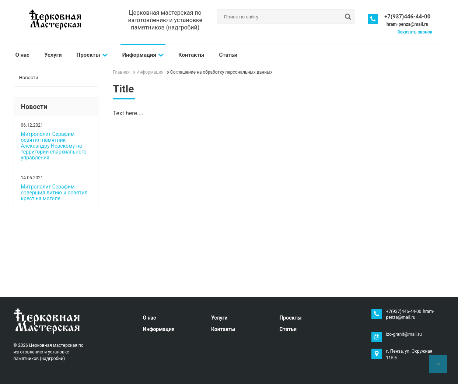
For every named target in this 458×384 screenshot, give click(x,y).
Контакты (191, 55)
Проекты (92, 55)
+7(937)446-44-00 (407, 16)
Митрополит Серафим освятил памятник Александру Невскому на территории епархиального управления (54, 146)
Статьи (228, 55)
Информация (143, 55)
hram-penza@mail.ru (407, 24)
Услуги (53, 55)
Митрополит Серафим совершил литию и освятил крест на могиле (54, 192)
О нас (22, 55)
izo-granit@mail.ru (404, 334)
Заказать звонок (414, 32)
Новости (28, 77)
